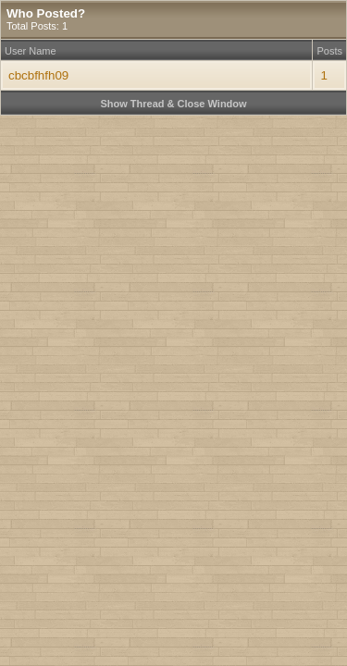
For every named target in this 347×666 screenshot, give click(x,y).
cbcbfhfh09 (38, 75)
